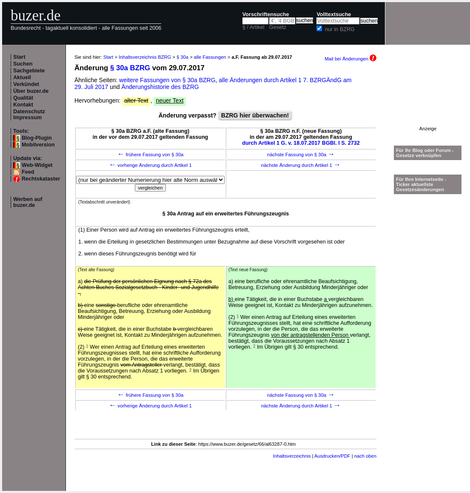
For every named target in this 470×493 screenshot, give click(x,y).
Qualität (23, 98)
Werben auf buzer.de (27, 202)
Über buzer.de (30, 91)
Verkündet (26, 84)
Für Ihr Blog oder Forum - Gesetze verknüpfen (425, 153)
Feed (28, 172)
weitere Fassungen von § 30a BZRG (167, 80)
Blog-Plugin (37, 138)
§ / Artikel (253, 27)
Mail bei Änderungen (350, 58)
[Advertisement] (428, 99)
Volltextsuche (333, 14)
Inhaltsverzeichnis (292, 456)
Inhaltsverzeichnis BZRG (145, 57)
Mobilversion (38, 145)
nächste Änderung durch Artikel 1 (301, 165)
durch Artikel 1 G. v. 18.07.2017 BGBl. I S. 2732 (301, 143)
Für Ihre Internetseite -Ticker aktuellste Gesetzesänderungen (421, 184)
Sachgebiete (29, 71)
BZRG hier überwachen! (255, 115)
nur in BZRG (340, 29)
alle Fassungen (210, 57)
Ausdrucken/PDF (332, 456)
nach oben (365, 456)
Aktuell (22, 77)
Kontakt (23, 105)
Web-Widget (37, 165)
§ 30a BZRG (130, 68)
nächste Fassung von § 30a (301, 154)
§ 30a (182, 57)
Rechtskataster (41, 179)
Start (19, 57)
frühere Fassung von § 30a (150, 154)
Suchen (23, 64)
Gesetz (277, 27)
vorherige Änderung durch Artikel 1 (150, 165)
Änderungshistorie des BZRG (160, 86)
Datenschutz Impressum (29, 114)
